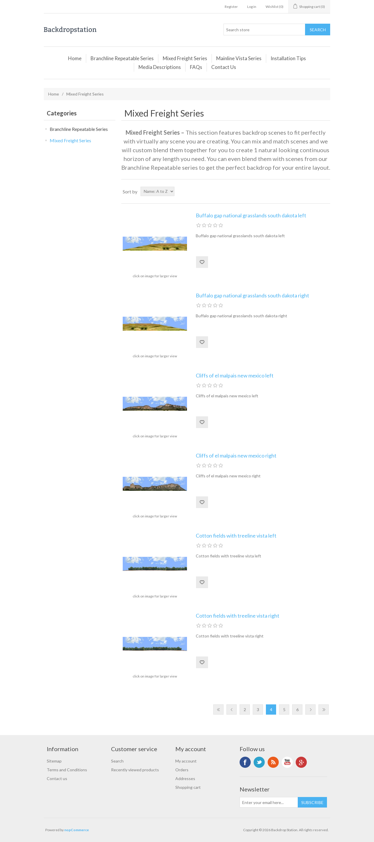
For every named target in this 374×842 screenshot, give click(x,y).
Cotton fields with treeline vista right (237, 616)
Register (231, 6)
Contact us (57, 778)
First (218, 709)
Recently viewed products (135, 769)
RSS (273, 762)
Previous (231, 709)
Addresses (185, 778)
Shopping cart (188, 787)
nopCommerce (76, 830)
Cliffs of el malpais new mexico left (234, 376)
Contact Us (223, 67)
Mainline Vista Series (239, 58)
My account (186, 760)
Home (75, 58)
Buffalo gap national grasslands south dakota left (251, 215)
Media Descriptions (159, 67)
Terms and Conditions (67, 769)
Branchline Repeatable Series (122, 58)
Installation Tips (288, 58)
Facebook (245, 762)
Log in (251, 6)
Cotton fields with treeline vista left (236, 536)
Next (310, 709)
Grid (314, 191)
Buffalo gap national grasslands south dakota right (252, 295)
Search (117, 760)
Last (323, 709)
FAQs (196, 67)
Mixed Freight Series (185, 58)
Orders (181, 769)
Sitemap (54, 760)
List (325, 191)
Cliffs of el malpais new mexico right (236, 456)
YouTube (287, 762)
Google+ (301, 762)
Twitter (259, 762)
